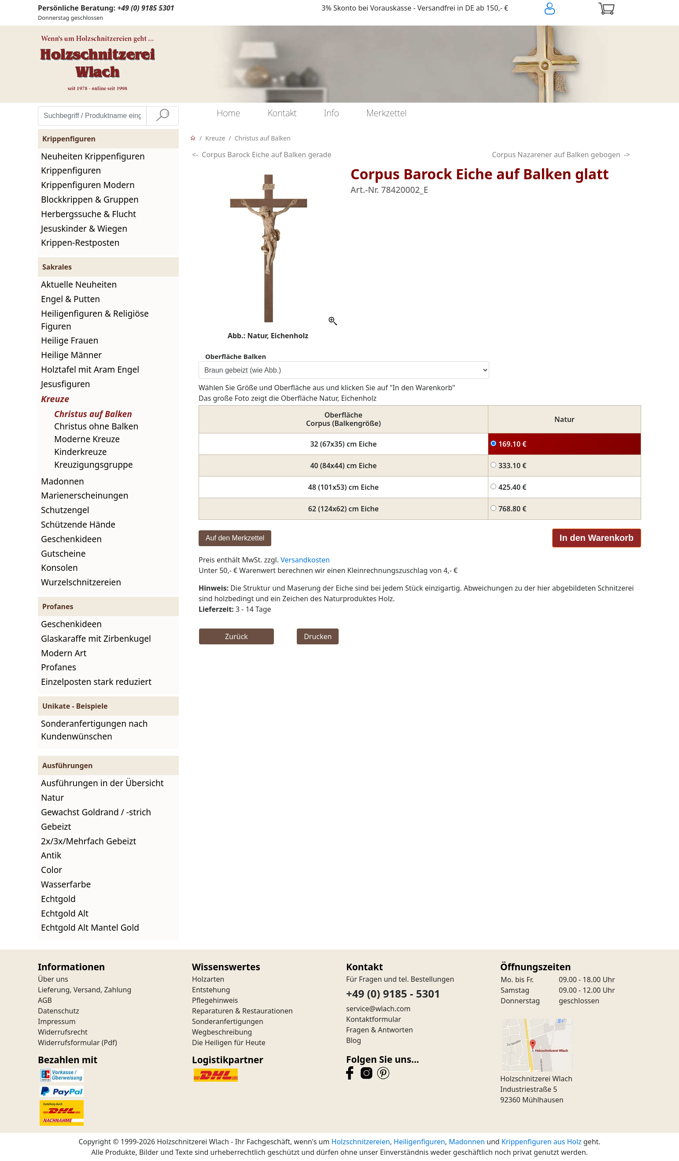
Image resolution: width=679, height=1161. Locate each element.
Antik (51, 855)
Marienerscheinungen (85, 495)
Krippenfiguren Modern (88, 185)
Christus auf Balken (93, 414)
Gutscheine (63, 553)
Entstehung (211, 990)
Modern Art (64, 653)
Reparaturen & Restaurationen (242, 1011)
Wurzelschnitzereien (81, 582)
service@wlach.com (378, 1008)
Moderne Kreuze (87, 439)
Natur (52, 797)
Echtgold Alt (65, 913)
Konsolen (59, 567)
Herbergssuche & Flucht (88, 214)
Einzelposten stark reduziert (96, 682)
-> (627, 154)
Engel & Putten (70, 299)
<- (195, 154)
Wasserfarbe (66, 884)
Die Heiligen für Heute (229, 1042)
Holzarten (208, 979)
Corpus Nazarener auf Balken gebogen (556, 154)
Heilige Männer (71, 355)
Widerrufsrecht (63, 1032)
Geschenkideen (71, 539)
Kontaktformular (373, 1019)
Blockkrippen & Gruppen (90, 199)
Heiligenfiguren (419, 1141)
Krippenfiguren (71, 170)
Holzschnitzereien (361, 1141)
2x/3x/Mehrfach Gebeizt (88, 841)
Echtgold (58, 899)
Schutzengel (65, 510)
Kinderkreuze (80, 452)
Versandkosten (305, 560)
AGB (45, 1000)
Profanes (58, 667)
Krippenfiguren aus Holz (542, 1141)
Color (51, 870)
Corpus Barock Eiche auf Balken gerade (266, 154)
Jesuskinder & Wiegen (84, 228)
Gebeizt (56, 826)
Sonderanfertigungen (227, 1021)
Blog (353, 1040)
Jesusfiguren (65, 384)
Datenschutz (58, 1011)
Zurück (236, 636)
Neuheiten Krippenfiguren (93, 156)
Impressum (57, 1021)
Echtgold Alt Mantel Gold (90, 927)
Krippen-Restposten (80, 242)
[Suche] (162, 116)
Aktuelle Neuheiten (79, 284)
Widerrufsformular (69, 1042)
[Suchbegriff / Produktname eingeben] (92, 116)
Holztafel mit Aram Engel (90, 369)
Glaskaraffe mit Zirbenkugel (96, 638)
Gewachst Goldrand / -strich (96, 812)
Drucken (318, 636)
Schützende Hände (78, 524)
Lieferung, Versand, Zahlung (84, 990)
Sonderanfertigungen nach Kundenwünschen (94, 729)
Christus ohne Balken (96, 426)
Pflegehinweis (215, 1000)
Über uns (53, 979)
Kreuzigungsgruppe (93, 464)
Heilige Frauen (69, 340)
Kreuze (55, 399)
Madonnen (62, 481)
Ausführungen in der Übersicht (102, 783)
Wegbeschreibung (222, 1032)
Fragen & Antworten (379, 1030)
